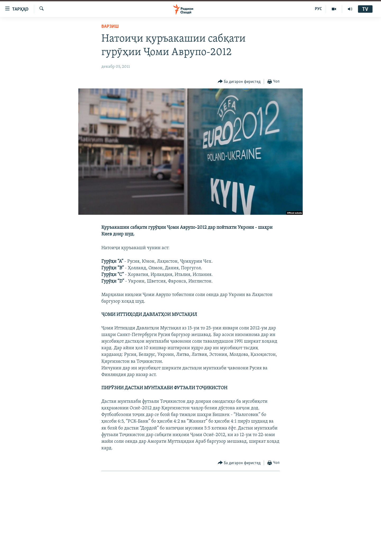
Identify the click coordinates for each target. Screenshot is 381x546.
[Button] (239, 81)
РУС (318, 9)
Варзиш (110, 26)
